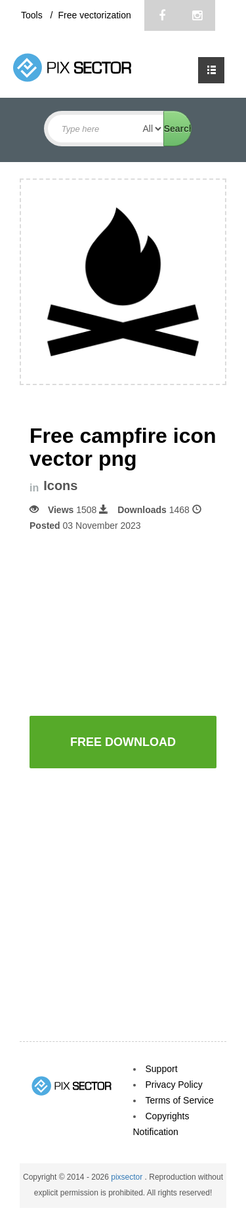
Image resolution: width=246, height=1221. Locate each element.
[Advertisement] (138, 623)
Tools (33, 15)
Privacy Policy (174, 1084)
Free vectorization (94, 15)
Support (162, 1069)
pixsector (127, 1177)
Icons (60, 485)
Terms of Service (180, 1100)
